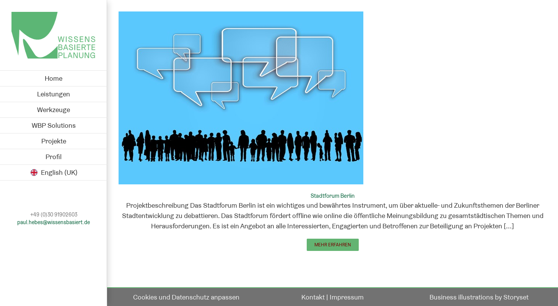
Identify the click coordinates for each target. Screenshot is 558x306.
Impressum (347, 297)
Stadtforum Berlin (333, 195)
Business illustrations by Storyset (479, 297)
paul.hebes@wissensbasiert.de (53, 222)
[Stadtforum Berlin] (241, 16)
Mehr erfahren (332, 244)
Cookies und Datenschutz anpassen (186, 297)
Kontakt (313, 297)
